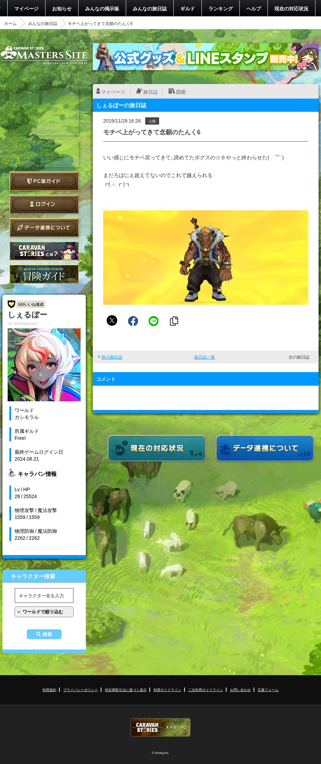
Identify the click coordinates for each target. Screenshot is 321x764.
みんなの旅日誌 (150, 8)
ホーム (10, 23)
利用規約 (49, 689)
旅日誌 (150, 91)
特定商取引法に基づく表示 (126, 689)
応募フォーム (268, 689)
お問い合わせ (240, 689)
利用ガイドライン (167, 689)
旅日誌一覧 (204, 357)
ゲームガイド (44, 274)
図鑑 (181, 91)
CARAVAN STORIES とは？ (44, 250)
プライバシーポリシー (80, 689)
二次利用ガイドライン (205, 689)
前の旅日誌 (111, 357)
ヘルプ (253, 8)
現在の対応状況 (291, 8)
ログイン (44, 204)
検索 (47, 634)
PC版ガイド (44, 181)
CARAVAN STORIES (160, 727)
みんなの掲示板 (102, 8)
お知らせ (62, 8)
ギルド (187, 8)
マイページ (26, 8)
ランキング (220, 8)
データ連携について (44, 227)
